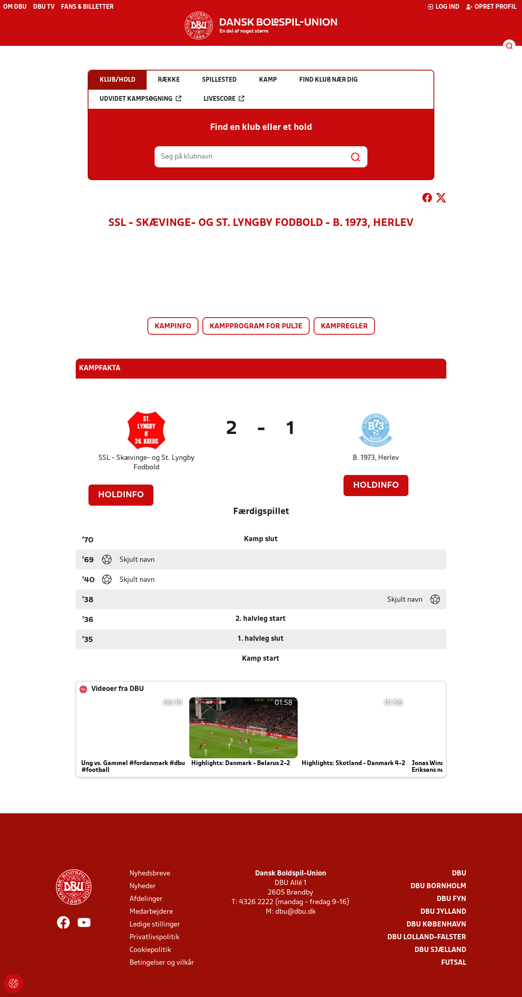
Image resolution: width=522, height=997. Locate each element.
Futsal (453, 963)
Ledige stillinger (155, 924)
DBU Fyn (451, 899)
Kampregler (344, 326)
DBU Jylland (443, 912)
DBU (459, 873)
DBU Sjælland (440, 950)
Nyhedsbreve (150, 873)
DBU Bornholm (438, 886)
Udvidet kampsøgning (140, 99)
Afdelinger (146, 899)
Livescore (224, 99)
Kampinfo (173, 326)
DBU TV (44, 7)
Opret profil (491, 6)
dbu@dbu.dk (295, 912)
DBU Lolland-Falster (426, 937)
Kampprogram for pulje (256, 326)
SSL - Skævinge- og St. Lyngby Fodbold (146, 463)
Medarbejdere (151, 912)
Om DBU (15, 7)
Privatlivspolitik (154, 937)
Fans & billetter (87, 7)
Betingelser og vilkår (162, 963)
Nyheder (143, 886)
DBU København (436, 924)
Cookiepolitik (150, 950)
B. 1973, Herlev (376, 458)
